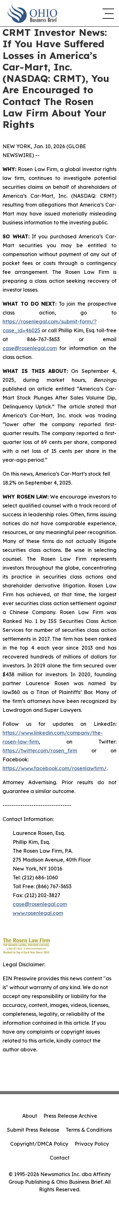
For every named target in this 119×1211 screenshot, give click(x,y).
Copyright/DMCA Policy (39, 1144)
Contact (59, 1158)
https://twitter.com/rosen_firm (40, 750)
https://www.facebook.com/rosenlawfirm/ (55, 768)
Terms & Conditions (89, 1130)
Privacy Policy (92, 1144)
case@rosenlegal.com (30, 348)
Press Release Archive (70, 1116)
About (29, 1116)
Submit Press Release (33, 1130)
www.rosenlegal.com (38, 913)
